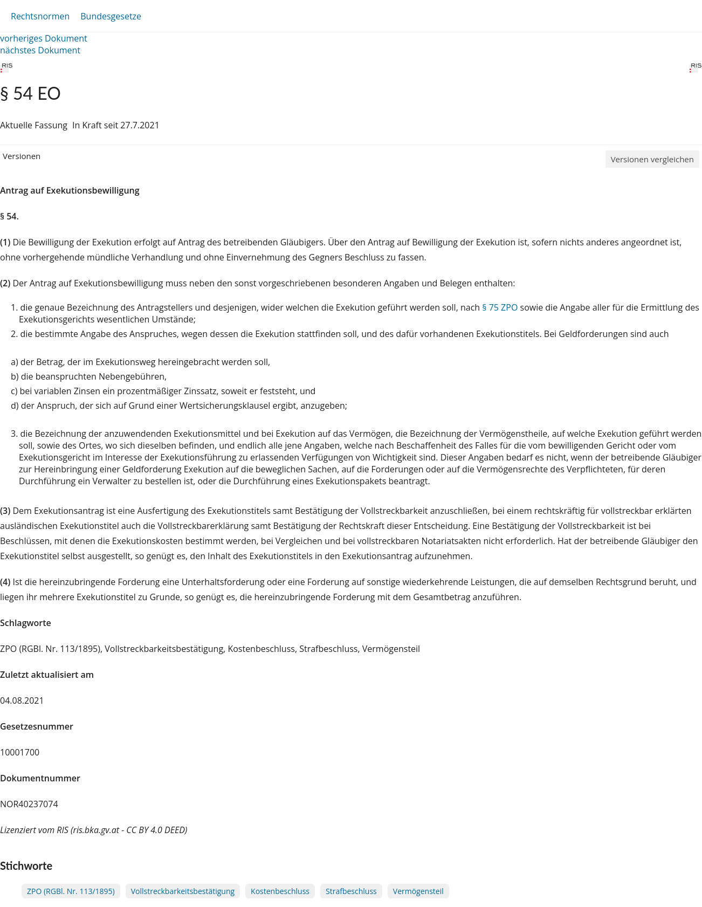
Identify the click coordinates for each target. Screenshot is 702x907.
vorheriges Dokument (43, 38)
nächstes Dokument (40, 50)
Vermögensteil (418, 891)
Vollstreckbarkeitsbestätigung (183, 891)
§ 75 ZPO (500, 307)
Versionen (21, 155)
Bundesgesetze (110, 16)
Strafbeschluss (351, 891)
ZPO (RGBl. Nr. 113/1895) (71, 891)
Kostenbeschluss (280, 891)
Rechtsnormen (40, 16)
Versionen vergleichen (652, 159)
